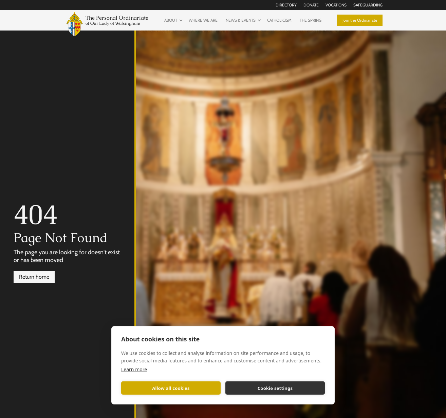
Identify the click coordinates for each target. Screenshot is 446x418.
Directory (286, 4)
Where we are (203, 20)
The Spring (310, 20)
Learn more (134, 369)
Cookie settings (275, 388)
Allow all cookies (171, 388)
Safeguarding (368, 4)
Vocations (336, 4)
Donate (311, 4)
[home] (105, 23)
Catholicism (279, 20)
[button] (172, 20)
